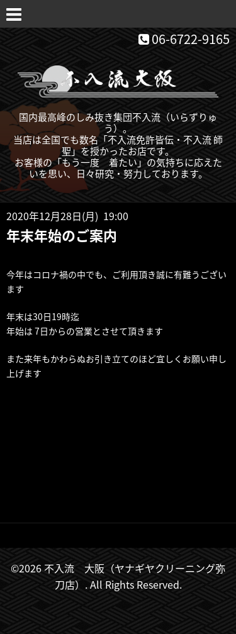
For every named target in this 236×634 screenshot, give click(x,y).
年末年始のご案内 (61, 235)
